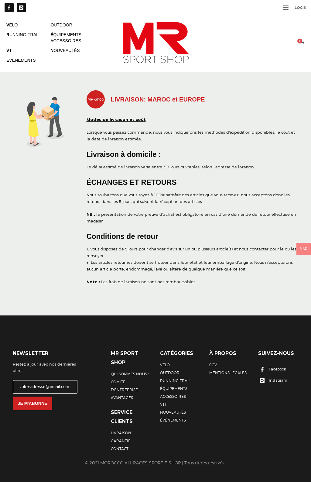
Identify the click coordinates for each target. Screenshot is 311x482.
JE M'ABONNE (32, 403)
